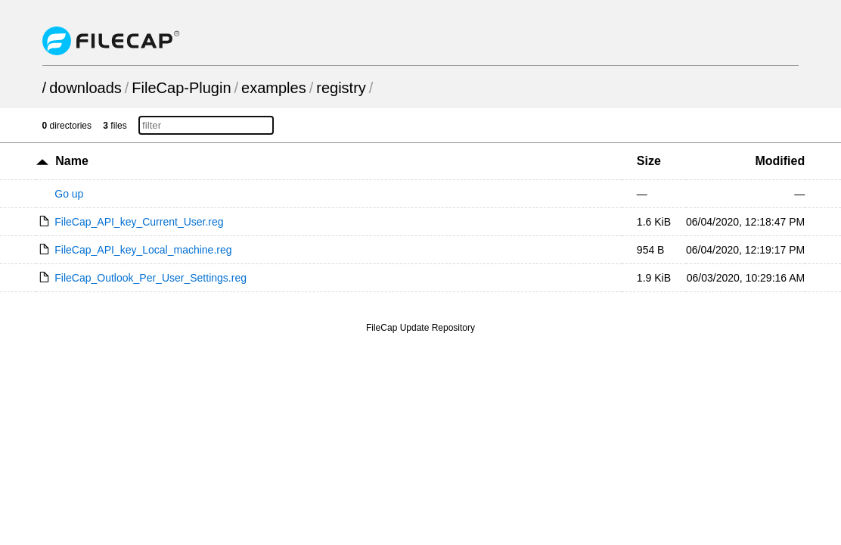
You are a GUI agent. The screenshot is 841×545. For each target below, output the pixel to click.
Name (71, 160)
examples (273, 87)
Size (649, 160)
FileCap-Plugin (181, 87)
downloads (85, 87)
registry (341, 87)
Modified (780, 160)
